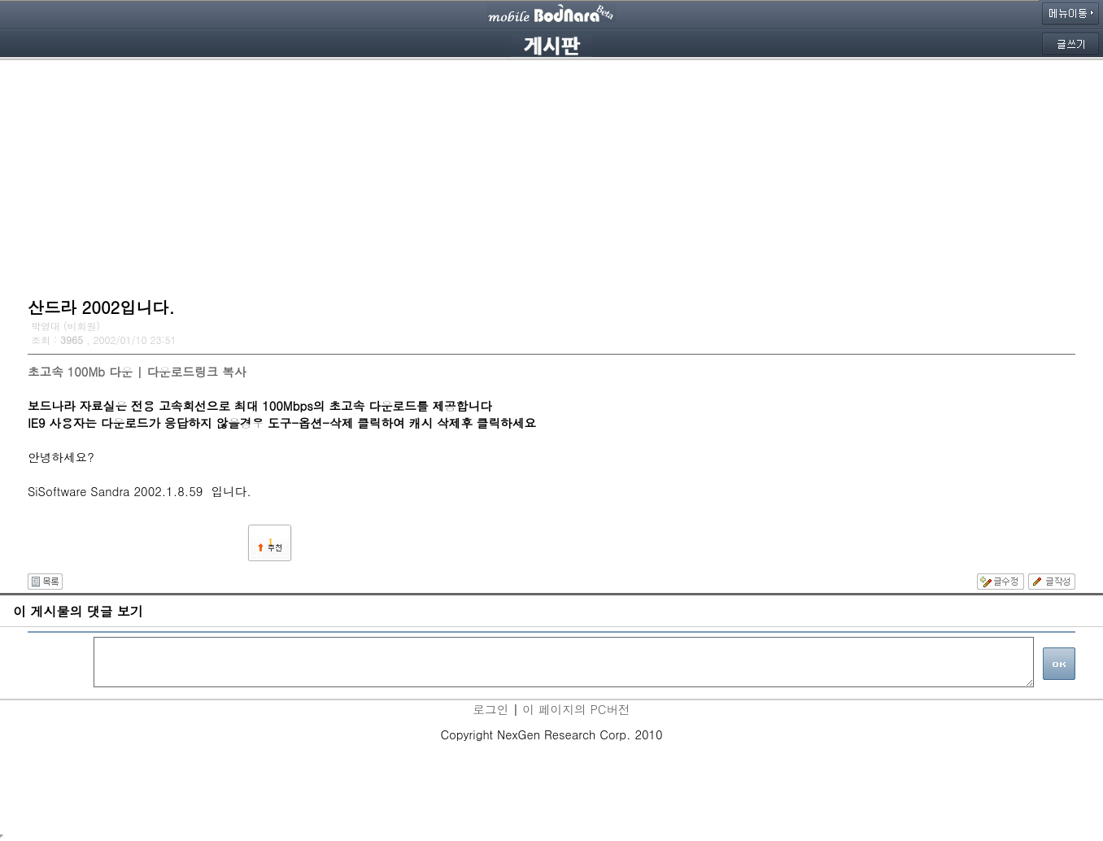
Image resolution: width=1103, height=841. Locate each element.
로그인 (490, 708)
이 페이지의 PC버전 (576, 708)
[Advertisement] (551, 175)
